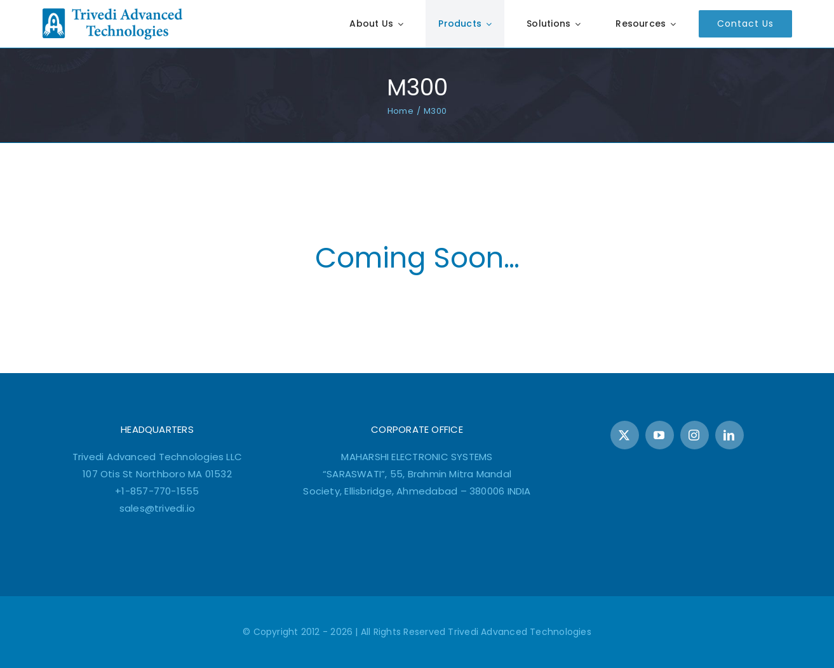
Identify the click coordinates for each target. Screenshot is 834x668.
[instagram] (694, 435)
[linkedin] (729, 435)
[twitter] (624, 435)
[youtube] (659, 435)
